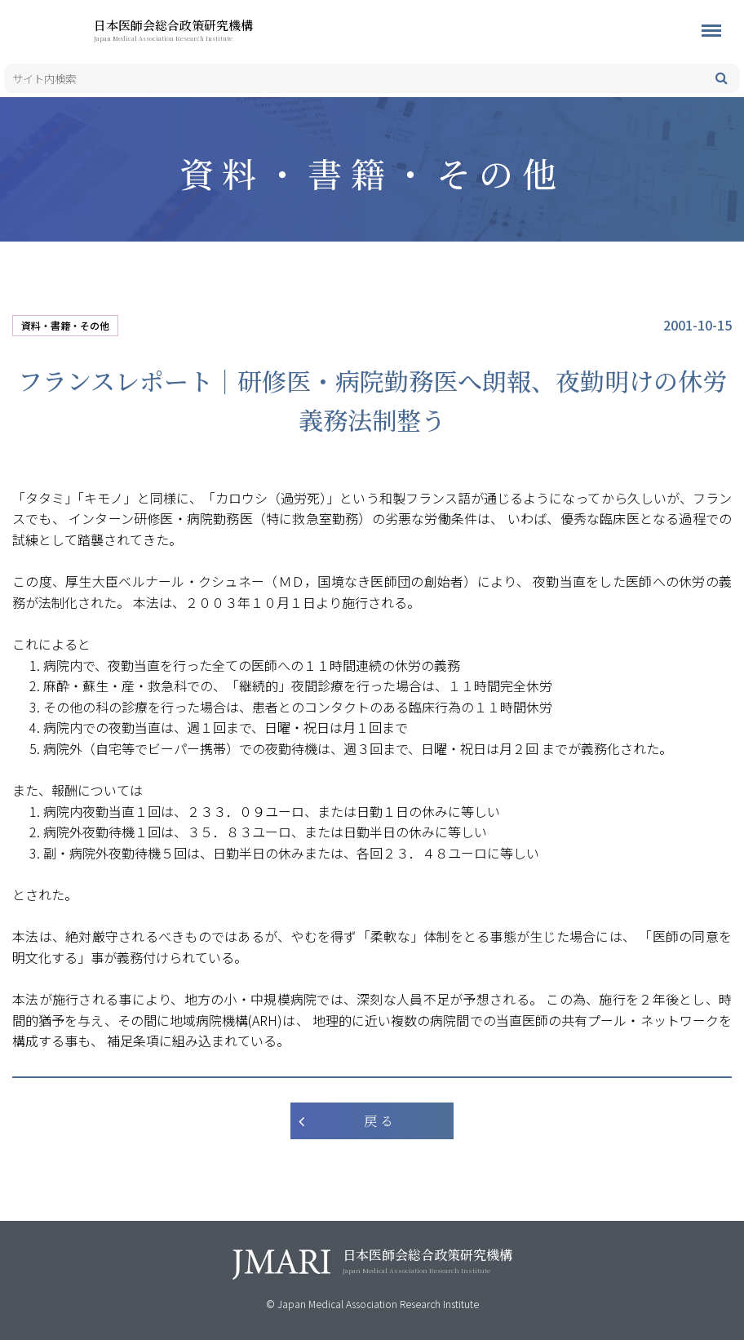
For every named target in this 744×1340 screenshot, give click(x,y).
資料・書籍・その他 (65, 325)
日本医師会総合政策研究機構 (200, 29)
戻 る (378, 1120)
